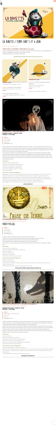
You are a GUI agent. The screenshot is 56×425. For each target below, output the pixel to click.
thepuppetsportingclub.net (28, 355)
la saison (15, 46)
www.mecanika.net (28, 184)
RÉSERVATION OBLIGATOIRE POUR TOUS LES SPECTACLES (28, 56)
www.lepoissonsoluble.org (21, 268)
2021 (9, 46)
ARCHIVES (12, 46)
